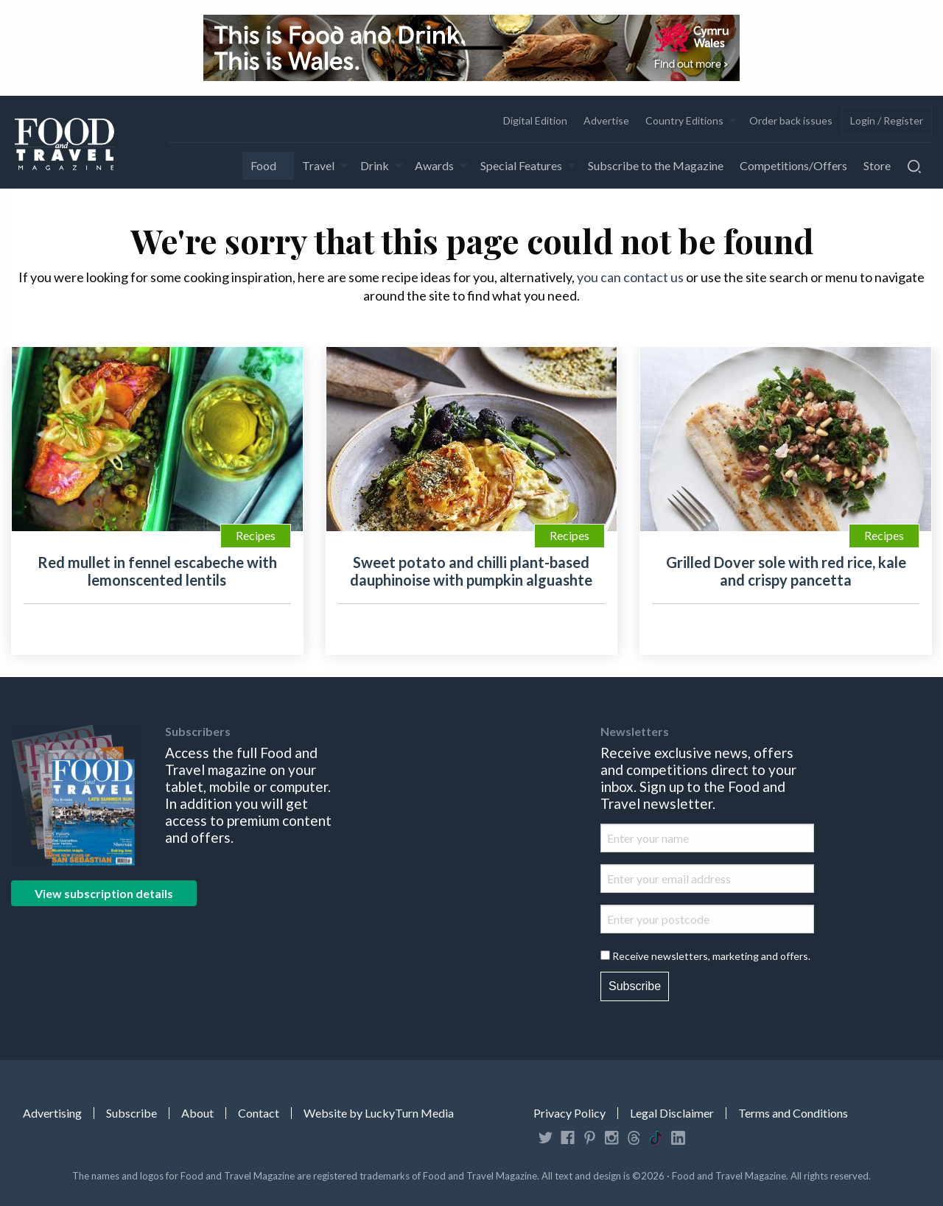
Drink (374, 165)
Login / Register (886, 120)
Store (877, 165)
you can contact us (630, 277)
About (197, 1113)
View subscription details (104, 893)
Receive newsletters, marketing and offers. (711, 956)
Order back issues (790, 120)
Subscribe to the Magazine (655, 165)
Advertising (52, 1113)
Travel (318, 165)
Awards (434, 165)
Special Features (521, 165)
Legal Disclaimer (672, 1113)
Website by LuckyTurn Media (379, 1113)
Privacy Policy (569, 1113)
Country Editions (684, 120)
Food (263, 165)
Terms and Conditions (793, 1113)
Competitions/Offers (793, 165)
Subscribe (635, 986)
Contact (258, 1113)
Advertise (606, 120)
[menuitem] (534, 121)
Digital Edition (535, 120)
